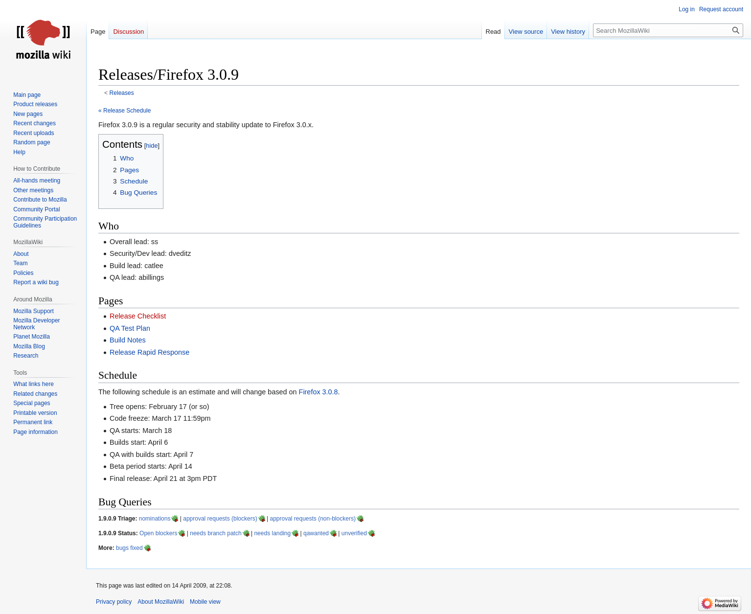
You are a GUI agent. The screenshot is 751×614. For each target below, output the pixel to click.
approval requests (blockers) (220, 518)
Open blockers (158, 533)
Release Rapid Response (149, 352)
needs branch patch (215, 533)
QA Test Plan (130, 328)
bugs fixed (129, 548)
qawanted (316, 533)
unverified (354, 533)
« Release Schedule (124, 110)
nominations (155, 518)
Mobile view (205, 601)
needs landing (272, 533)
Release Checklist (138, 316)
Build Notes (128, 340)
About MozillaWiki (160, 601)
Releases (122, 93)
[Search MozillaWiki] (668, 30)
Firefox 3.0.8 (318, 392)
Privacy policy (114, 601)
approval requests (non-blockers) (312, 518)
